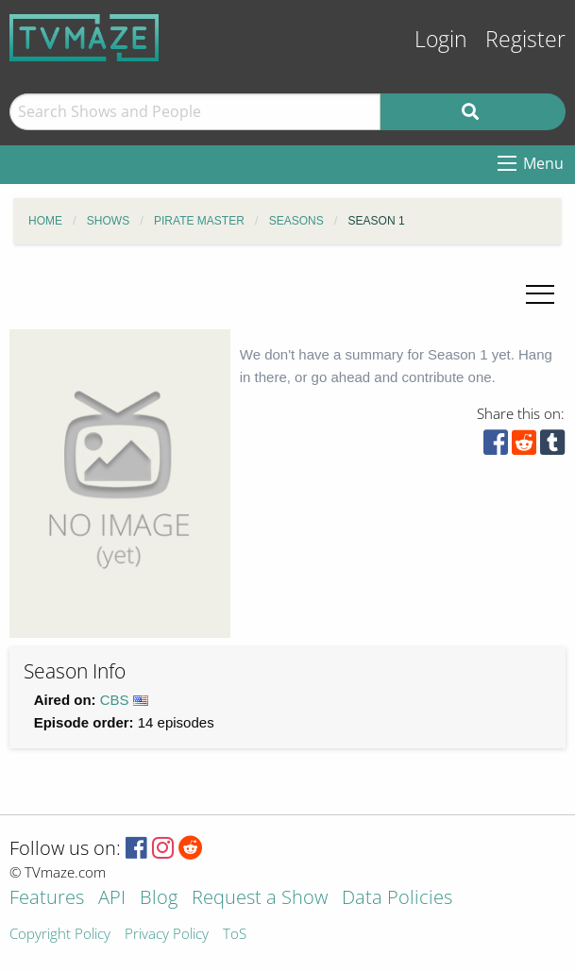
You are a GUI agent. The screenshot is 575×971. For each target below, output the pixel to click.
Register (525, 39)
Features (46, 899)
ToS (234, 935)
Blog (159, 899)
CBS (114, 700)
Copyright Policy (59, 935)
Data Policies (397, 899)
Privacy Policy (167, 935)
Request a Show (260, 899)
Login (440, 39)
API (112, 899)
